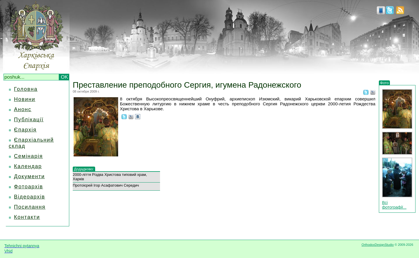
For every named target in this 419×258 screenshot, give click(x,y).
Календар (28, 166)
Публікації (29, 119)
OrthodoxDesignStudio (377, 244)
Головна (26, 89)
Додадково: (84, 169)
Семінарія (28, 156)
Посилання (29, 207)
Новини (24, 99)
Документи (29, 176)
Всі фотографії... (394, 205)
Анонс (22, 109)
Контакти (27, 217)
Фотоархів (28, 187)
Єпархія (25, 130)
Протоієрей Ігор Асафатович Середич (106, 185)
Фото (384, 83)
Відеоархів (29, 197)
